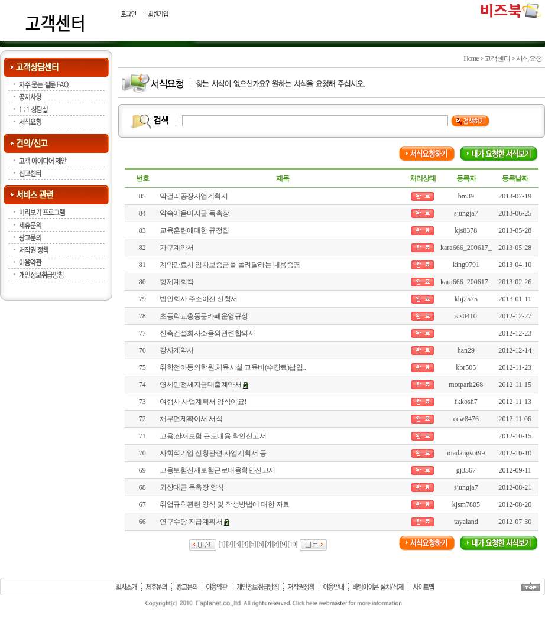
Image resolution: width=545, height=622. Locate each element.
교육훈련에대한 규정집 (194, 230)
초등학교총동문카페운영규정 (204, 316)
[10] (292, 544)
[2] (229, 544)
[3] (237, 544)
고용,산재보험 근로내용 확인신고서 (213, 436)
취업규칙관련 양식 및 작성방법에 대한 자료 (225, 504)
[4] (245, 544)
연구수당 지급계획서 (191, 521)
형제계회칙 (177, 282)
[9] (283, 544)
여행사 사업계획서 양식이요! (203, 402)
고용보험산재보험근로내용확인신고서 (217, 470)
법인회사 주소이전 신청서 (199, 299)
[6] (260, 544)
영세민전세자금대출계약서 (200, 384)
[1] (222, 544)
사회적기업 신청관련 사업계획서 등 (213, 453)
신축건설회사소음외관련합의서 (207, 333)
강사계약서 (177, 350)
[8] (275, 544)
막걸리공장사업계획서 (194, 196)
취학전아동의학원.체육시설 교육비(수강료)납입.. (233, 367)
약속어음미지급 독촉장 (194, 213)
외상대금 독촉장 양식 (192, 487)
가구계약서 (177, 247)
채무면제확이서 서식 (191, 419)
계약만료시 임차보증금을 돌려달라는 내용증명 (230, 264)
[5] (252, 544)
